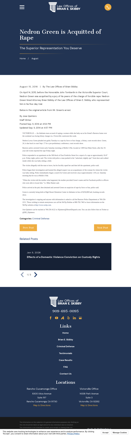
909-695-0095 (66, 311)
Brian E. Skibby (65, 339)
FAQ (65, 366)
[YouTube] (56, 317)
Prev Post (28, 227)
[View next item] (35, 274)
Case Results (65, 360)
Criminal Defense (40, 218)
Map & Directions (42, 405)
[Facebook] (50, 317)
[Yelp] (68, 317)
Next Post (102, 227)
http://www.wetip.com (43, 205)
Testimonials (65, 353)
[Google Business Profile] (80, 317)
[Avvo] (62, 317)
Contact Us (66, 373)
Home (65, 332)
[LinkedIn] (74, 317)
